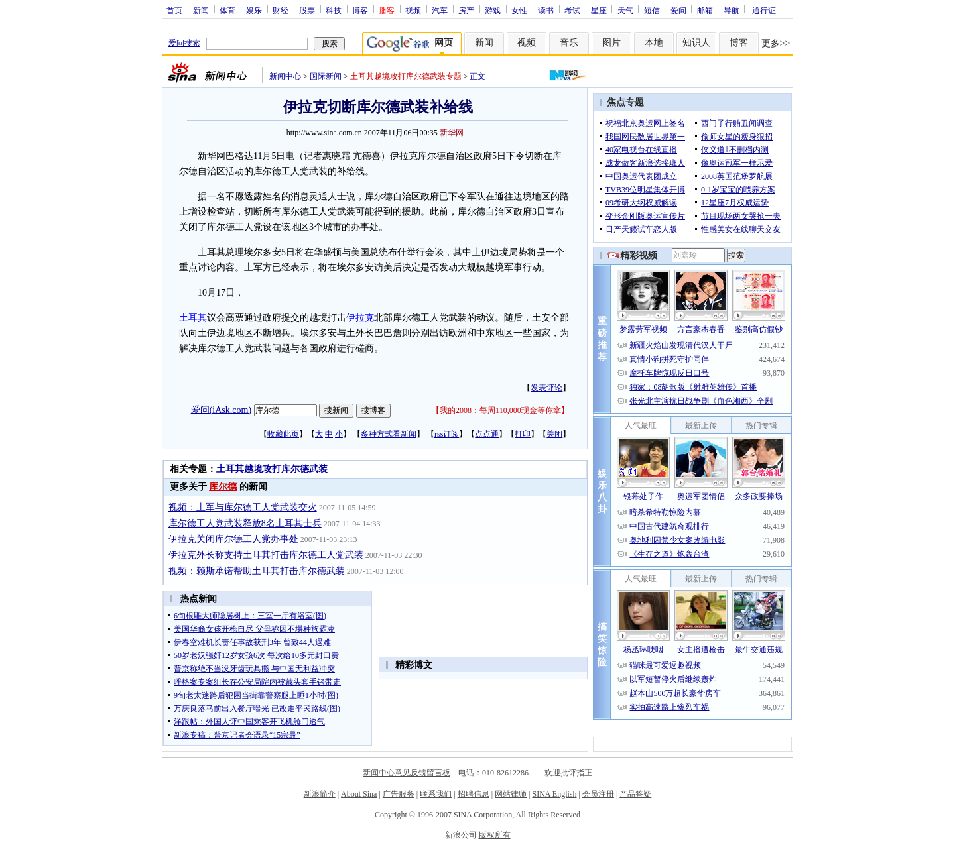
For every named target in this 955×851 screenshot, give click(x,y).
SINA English (554, 794)
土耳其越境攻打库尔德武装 (272, 469)
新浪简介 (320, 794)
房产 (466, 10)
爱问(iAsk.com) (221, 409)
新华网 (452, 132)
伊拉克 (360, 318)
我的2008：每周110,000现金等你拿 (500, 410)
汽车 (440, 10)
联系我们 (436, 794)
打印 (523, 434)
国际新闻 (326, 76)
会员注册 (598, 794)
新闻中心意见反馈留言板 (406, 772)
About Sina (359, 794)
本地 (654, 43)
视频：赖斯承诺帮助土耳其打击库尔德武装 (256, 571)
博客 (360, 10)
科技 (334, 10)
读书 (546, 10)
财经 (280, 10)
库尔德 (223, 487)
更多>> (776, 43)
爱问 (678, 10)
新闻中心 (285, 76)
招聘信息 (473, 794)
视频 (413, 10)
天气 (625, 10)
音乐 (569, 43)
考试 (572, 10)
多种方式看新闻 (388, 434)
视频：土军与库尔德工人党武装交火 (242, 507)
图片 (611, 43)
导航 (731, 10)
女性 (519, 10)
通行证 (764, 10)
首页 (174, 10)
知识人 (696, 43)
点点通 (487, 434)
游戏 (493, 10)
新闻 (201, 10)
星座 (599, 10)
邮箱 (705, 10)
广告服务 (398, 794)
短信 (652, 10)
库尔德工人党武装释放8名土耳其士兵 (245, 523)
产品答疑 (635, 794)
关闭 (554, 434)
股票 (307, 10)
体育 (227, 10)
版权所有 (495, 835)
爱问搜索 (184, 43)
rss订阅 (446, 434)
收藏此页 (283, 434)
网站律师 (511, 794)
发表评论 (546, 387)
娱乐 (254, 10)
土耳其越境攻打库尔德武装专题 (406, 76)
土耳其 (193, 318)
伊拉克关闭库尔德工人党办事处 (233, 539)
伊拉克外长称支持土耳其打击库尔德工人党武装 (265, 555)
